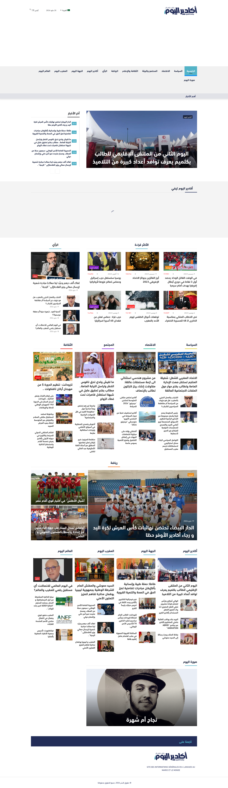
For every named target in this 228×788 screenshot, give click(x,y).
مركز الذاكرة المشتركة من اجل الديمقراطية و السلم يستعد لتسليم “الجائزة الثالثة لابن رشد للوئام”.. (44, 602)
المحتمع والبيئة (149, 71)
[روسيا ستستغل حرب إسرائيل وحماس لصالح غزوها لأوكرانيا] (104, 261)
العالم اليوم (44, 71)
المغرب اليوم (60, 71)
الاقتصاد (166, 71)
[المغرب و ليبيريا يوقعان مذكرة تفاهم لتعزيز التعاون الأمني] (105, 646)
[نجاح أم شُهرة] (141, 697)
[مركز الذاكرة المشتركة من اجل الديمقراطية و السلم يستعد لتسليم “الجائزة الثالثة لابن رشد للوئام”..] (64, 601)
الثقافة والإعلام (130, 71)
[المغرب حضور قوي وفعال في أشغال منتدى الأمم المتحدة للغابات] (64, 619)
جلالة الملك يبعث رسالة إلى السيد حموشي (168, 636)
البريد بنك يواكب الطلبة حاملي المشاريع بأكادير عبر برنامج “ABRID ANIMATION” (168, 623)
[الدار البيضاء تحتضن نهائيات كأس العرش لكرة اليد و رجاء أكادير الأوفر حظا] (142, 505)
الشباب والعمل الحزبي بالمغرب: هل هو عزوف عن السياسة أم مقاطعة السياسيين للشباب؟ (47, 300)
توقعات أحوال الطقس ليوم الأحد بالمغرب (144, 318)
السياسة (178, 71)
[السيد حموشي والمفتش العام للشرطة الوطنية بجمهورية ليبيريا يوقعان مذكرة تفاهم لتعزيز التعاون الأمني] (94, 570)
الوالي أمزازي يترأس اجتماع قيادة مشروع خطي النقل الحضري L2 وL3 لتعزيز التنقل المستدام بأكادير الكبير (168, 606)
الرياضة (114, 71)
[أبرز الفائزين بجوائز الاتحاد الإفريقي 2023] (142, 261)
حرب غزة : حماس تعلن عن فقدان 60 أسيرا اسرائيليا (107, 318)
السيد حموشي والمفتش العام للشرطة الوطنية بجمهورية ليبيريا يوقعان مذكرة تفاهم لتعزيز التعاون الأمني (94, 591)
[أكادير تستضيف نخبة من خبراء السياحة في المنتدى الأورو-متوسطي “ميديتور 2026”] (147, 417)
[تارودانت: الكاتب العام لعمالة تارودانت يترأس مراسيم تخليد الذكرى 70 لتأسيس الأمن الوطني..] (147, 619)
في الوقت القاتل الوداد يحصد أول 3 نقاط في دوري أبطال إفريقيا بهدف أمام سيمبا (181, 281)
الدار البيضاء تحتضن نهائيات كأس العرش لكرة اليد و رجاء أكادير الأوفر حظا (143, 530)
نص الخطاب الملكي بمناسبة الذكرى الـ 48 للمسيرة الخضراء (181, 318)
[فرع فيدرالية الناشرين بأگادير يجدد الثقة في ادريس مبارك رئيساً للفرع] (147, 603)
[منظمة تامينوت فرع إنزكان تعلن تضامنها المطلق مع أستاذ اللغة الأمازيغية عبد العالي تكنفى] (105, 443)
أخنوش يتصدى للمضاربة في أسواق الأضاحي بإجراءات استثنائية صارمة (85, 428)
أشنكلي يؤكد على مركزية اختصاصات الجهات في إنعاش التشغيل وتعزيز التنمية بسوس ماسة (127, 437)
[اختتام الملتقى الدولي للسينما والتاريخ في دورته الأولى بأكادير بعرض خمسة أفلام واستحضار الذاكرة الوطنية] (64, 436)
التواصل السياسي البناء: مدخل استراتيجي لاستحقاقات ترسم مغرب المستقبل (168, 444)
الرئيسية (191, 71)
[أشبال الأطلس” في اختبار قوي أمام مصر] (59, 487)
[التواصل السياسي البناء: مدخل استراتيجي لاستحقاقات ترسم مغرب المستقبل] (188, 444)
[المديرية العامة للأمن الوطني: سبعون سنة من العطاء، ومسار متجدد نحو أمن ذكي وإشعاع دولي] (105, 609)
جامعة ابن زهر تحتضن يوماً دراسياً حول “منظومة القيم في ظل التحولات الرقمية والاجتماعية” (85, 411)
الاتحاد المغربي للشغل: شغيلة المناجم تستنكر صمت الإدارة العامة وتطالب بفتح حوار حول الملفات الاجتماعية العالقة (178, 384)
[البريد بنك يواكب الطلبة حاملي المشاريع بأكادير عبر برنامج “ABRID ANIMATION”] (188, 623)
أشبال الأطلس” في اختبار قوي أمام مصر (60, 500)
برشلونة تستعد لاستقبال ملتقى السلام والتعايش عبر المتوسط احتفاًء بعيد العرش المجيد (43, 420)
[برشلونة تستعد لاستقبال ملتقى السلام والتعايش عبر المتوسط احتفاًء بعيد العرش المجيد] (64, 418)
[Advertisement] (114, 44)
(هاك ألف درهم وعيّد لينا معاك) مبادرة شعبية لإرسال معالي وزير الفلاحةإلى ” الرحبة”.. (56, 284)
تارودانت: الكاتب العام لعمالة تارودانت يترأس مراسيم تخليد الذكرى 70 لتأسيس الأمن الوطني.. (127, 620)
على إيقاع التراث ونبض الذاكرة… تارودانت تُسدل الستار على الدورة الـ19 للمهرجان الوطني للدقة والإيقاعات (44, 401)
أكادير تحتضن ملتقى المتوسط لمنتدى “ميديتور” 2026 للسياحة (128, 401)
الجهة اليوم (77, 71)
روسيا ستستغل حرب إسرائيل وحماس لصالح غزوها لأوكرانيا (105, 279)
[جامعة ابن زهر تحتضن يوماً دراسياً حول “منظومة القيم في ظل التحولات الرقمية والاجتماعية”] (105, 410)
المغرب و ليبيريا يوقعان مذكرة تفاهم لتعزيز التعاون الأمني (85, 645)
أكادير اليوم (92, 71)
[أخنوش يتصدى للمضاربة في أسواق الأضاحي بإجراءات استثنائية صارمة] (105, 428)
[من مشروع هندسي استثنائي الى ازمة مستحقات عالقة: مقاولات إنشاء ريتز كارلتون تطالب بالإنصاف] (136, 363)
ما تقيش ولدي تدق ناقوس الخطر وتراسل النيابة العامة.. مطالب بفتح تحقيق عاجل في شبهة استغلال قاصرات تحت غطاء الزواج (96, 390)
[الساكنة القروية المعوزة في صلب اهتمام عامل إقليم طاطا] (147, 637)
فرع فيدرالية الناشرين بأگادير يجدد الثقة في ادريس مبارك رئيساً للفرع (128, 603)
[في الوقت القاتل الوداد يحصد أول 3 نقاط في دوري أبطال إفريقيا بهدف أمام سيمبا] (180, 261)
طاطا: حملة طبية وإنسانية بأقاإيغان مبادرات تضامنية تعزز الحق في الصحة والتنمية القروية (136, 588)
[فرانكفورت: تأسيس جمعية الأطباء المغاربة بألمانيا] (64, 634)
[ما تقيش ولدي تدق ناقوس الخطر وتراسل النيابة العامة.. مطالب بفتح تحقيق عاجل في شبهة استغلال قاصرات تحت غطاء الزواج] (94, 365)
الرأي (104, 71)
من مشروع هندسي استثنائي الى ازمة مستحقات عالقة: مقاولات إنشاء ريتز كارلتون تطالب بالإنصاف (138, 384)
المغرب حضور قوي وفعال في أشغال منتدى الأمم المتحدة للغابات (45, 619)
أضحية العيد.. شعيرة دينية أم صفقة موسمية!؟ (47, 313)
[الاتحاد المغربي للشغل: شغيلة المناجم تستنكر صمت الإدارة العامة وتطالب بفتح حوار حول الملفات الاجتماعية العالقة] (177, 363)
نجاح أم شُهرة (141, 719)
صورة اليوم (189, 80)
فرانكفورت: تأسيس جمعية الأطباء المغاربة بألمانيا (44, 633)
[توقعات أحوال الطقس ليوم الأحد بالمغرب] (142, 300)
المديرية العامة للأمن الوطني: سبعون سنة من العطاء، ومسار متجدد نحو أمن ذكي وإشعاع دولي (86, 611)
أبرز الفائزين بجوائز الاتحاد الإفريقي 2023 (145, 279)
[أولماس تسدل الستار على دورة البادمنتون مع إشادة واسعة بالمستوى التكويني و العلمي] (59, 522)
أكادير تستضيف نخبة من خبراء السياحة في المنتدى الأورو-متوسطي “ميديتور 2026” (127, 418)
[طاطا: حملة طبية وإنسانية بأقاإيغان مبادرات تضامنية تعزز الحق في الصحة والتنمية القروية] (136, 569)
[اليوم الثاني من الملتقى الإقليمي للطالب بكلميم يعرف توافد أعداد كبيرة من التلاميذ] (141, 139)
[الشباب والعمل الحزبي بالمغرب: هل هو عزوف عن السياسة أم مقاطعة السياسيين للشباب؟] (71, 301)
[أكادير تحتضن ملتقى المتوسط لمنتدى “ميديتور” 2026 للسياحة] (147, 401)
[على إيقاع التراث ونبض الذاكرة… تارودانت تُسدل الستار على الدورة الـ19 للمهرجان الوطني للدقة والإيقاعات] (64, 400)
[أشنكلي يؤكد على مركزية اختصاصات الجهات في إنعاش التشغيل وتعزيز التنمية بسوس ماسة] (147, 435)
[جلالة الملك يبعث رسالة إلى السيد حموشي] (188, 638)
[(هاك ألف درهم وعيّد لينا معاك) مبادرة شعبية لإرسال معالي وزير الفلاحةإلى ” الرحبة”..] (55, 265)
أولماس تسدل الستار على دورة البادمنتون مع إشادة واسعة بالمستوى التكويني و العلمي (59, 532)
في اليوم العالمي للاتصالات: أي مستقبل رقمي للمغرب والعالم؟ (48, 326)
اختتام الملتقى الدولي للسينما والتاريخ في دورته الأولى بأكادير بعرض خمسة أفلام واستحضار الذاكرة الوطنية (44, 439)
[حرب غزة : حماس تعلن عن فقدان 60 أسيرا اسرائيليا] (104, 300)
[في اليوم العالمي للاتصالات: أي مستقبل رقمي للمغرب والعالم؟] (71, 329)
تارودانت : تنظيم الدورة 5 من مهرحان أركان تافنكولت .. (54, 386)
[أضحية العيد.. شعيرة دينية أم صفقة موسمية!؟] (71, 315)
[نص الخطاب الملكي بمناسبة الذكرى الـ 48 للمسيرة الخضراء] (180, 300)
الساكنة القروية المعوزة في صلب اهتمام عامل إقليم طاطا (126, 636)
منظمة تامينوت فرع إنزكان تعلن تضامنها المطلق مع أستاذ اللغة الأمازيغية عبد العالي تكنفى (85, 445)
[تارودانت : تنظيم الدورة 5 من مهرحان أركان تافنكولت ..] (52, 366)
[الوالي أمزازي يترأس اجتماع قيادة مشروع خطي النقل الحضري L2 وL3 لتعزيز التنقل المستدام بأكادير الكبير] (188, 605)
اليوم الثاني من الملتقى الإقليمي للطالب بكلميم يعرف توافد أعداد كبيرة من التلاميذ (142, 157)
